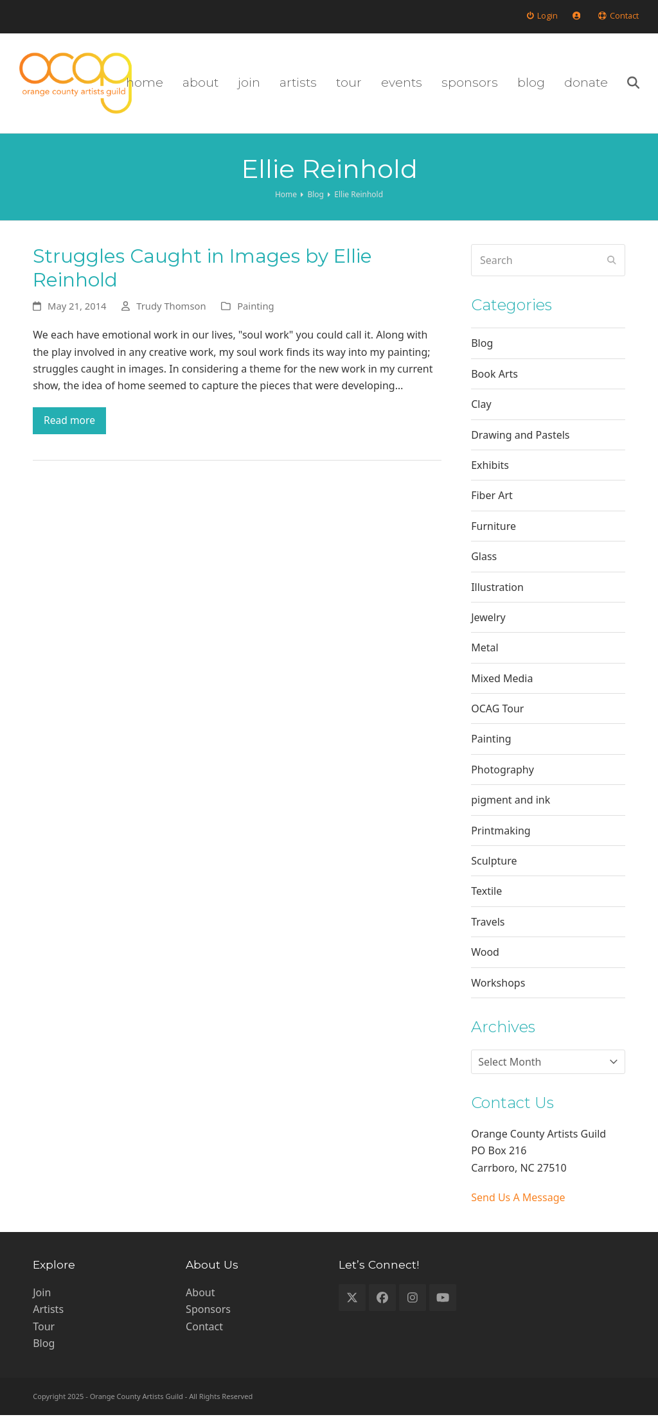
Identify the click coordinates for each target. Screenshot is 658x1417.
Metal (484, 649)
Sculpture (494, 863)
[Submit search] (611, 262)
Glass (484, 558)
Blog (482, 345)
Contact (204, 1328)
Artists (48, 1311)
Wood (485, 954)
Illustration (497, 588)
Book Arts (494, 376)
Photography (502, 771)
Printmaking (500, 832)
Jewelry (488, 619)
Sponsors (208, 1311)
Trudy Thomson (171, 307)
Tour (44, 1328)
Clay (481, 406)
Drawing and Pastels (520, 436)
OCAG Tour (497, 710)
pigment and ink (510, 802)
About (200, 1294)
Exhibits (490, 467)
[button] (632, 84)
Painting (255, 307)
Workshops (498, 984)
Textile (486, 893)
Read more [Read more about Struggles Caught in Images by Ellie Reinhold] (70, 423)
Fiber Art (492, 497)
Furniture (493, 527)
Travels (487, 924)
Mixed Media (502, 680)
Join (42, 1294)
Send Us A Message (518, 1199)
